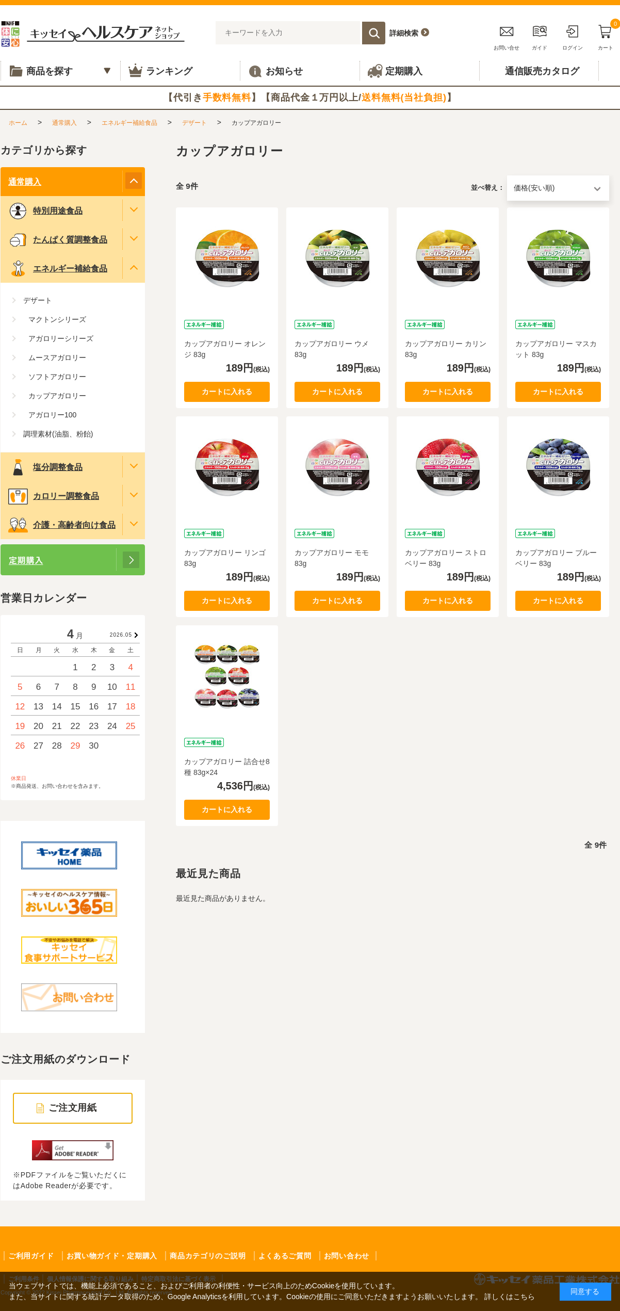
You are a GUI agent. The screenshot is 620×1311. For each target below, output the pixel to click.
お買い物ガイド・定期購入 (112, 1256)
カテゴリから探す (44, 150)
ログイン (572, 36)
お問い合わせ (346, 1256)
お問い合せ (506, 36)
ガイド (539, 36)
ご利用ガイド (31, 1256)
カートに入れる (227, 391)
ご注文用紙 (72, 1108)
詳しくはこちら (509, 1296)
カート (605, 36)
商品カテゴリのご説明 (208, 1256)
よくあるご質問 (285, 1256)
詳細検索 (403, 33)
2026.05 (121, 635)
